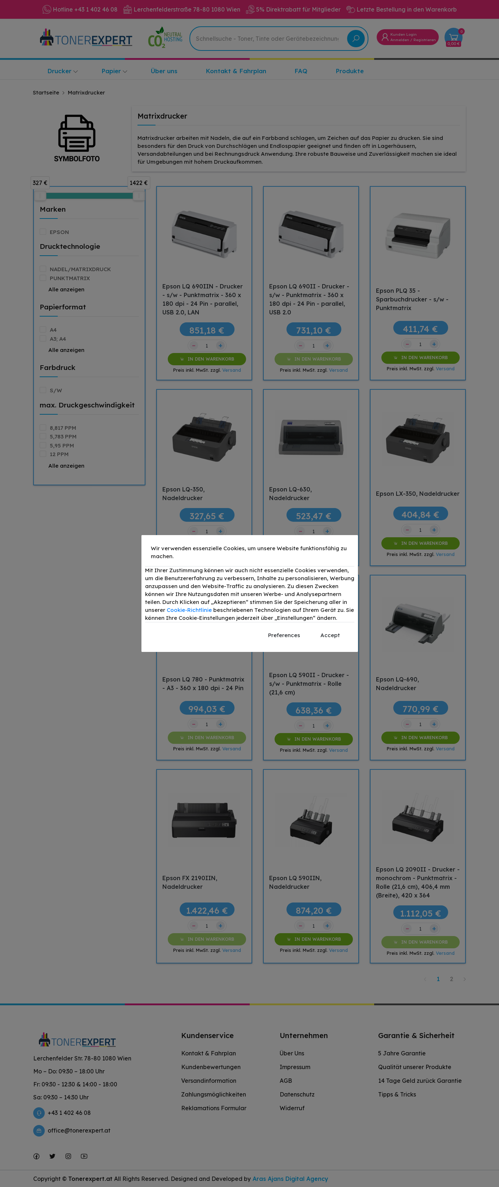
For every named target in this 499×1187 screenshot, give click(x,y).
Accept (330, 635)
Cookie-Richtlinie (189, 609)
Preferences (284, 635)
